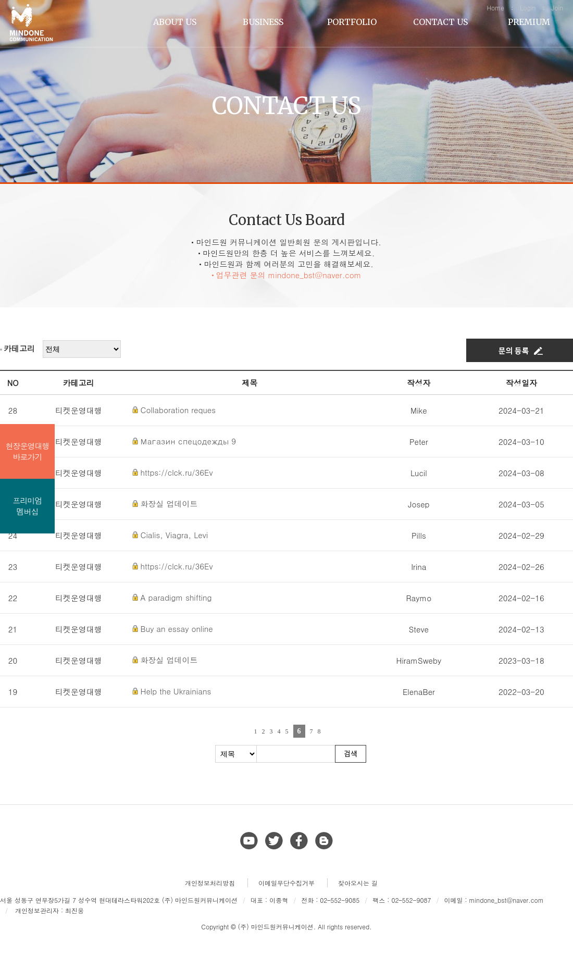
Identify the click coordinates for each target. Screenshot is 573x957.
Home (495, 7)
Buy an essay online (177, 628)
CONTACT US (440, 22)
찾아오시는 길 (358, 882)
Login (527, 7)
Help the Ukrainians (176, 691)
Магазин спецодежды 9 (188, 441)
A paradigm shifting (176, 597)
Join (557, 7)
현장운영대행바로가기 (27, 451)
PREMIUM (529, 22)
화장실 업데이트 (169, 503)
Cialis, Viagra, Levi (174, 534)
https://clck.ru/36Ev (177, 472)
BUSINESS (263, 22)
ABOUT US (174, 22)
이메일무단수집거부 (286, 882)
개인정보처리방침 (210, 882)
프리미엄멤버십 (27, 506)
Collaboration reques (178, 409)
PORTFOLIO (352, 22)
